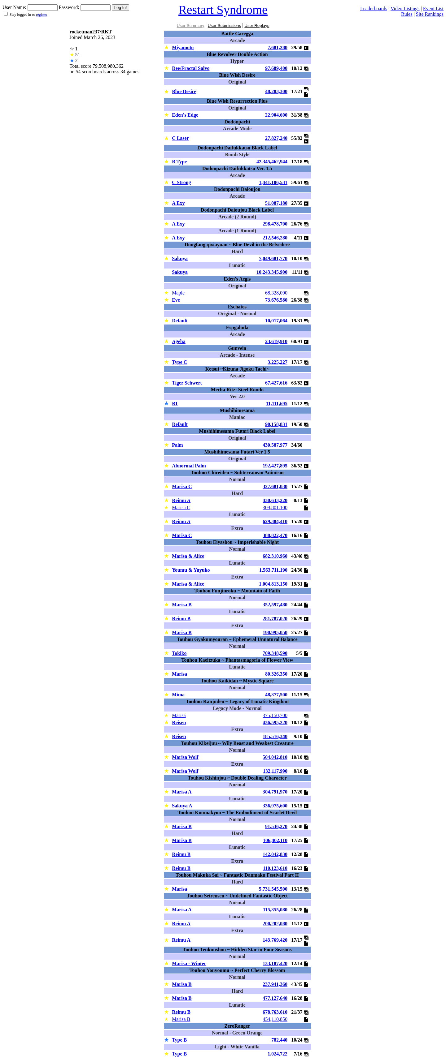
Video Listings (405, 8)
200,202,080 (275, 923)
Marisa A (182, 791)
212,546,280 (275, 237)
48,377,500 (276, 694)
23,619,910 (276, 341)
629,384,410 (275, 521)
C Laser (180, 138)
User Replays (256, 25)
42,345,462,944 (271, 161)
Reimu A (181, 500)
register (41, 14)
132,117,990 (275, 771)
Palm (177, 445)
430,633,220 (275, 500)
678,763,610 (275, 1012)
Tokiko (179, 653)
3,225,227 (277, 362)
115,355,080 (275, 909)
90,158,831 (276, 424)
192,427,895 (275, 465)
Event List (433, 8)
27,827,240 (276, 138)
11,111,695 (276, 403)
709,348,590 (275, 653)
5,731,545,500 (273, 889)
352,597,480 (275, 604)
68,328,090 (276, 292)
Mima (178, 694)
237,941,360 (275, 984)
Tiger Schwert (187, 382)
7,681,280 (277, 47)
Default (180, 320)
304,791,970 (275, 791)
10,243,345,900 (271, 272)
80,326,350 (276, 674)
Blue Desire (184, 91)
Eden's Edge (185, 115)
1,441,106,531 (273, 182)
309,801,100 (275, 507)
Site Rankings (430, 14)
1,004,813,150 (273, 584)
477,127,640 (275, 998)
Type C (179, 362)
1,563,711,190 (273, 570)
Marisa (179, 674)
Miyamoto (183, 47)
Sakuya (180, 258)
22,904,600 (276, 115)
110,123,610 (275, 868)
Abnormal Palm (189, 465)
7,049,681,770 (273, 258)
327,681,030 (275, 486)
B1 (175, 403)
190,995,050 (275, 632)
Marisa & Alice (188, 556)
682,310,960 (275, 556)
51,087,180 (276, 203)
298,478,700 (275, 223)
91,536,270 (276, 826)
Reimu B (181, 618)
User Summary (190, 25)
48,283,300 (276, 91)
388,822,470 (275, 535)
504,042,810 (275, 757)
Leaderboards (373, 8)
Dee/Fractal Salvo (190, 68)
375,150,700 (275, 715)
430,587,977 (275, 445)
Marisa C (182, 486)
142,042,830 (275, 854)
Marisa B (182, 604)
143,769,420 (275, 940)
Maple (178, 292)
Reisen (179, 722)
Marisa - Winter (189, 963)
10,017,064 (276, 320)
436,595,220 (275, 722)
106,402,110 (275, 840)
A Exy (178, 203)
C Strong (181, 182)
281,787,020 (275, 618)
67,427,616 (276, 382)
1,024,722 (277, 1053)
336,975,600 (275, 805)
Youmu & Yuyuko (191, 570)
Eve (176, 300)
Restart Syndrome (223, 10)
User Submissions (224, 25)
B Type (179, 161)
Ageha (179, 341)
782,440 (279, 1040)
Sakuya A (182, 805)
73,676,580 (276, 300)
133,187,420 (275, 963)
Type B (179, 1040)
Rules (406, 14)
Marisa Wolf (185, 757)
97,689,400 (276, 68)
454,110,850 (275, 1019)
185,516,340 (275, 736)
